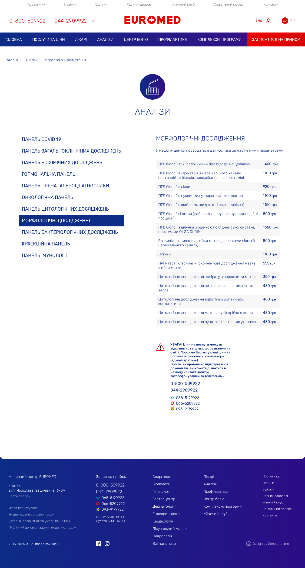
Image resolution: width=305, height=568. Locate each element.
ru (292, 21)
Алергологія (162, 476)
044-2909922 (70, 21)
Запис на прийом (111, 476)
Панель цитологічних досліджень (65, 209)
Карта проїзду (19, 496)
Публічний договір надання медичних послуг (43, 527)
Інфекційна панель (46, 244)
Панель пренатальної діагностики (65, 186)
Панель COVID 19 (41, 139)
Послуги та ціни (48, 39)
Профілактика (172, 39)
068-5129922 (187, 397)
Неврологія (162, 536)
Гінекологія (162, 491)
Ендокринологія (166, 514)
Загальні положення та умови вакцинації (40, 521)
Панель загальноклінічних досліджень (71, 151)
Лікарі (81, 39)
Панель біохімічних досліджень (62, 162)
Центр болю (136, 39)
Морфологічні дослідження (57, 220)
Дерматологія (164, 506)
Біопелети (161, 484)
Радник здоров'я (139, 4)
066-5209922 (188, 403)
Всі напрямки (164, 543)
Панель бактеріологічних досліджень (70, 232)
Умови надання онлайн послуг (32, 514)
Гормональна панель (48, 174)
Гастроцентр (163, 499)
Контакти (270, 4)
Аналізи (105, 39)
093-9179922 (187, 409)
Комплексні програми (219, 39)
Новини (70, 4)
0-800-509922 (27, 21)
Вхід (258, 21)
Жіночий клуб (183, 4)
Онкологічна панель (47, 197)
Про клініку (36, 4)
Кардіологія (162, 521)
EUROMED (152, 20)
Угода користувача (23, 508)
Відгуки (101, 4)
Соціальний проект (229, 4)
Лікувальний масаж (169, 528)
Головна (13, 39)
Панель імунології (44, 255)
